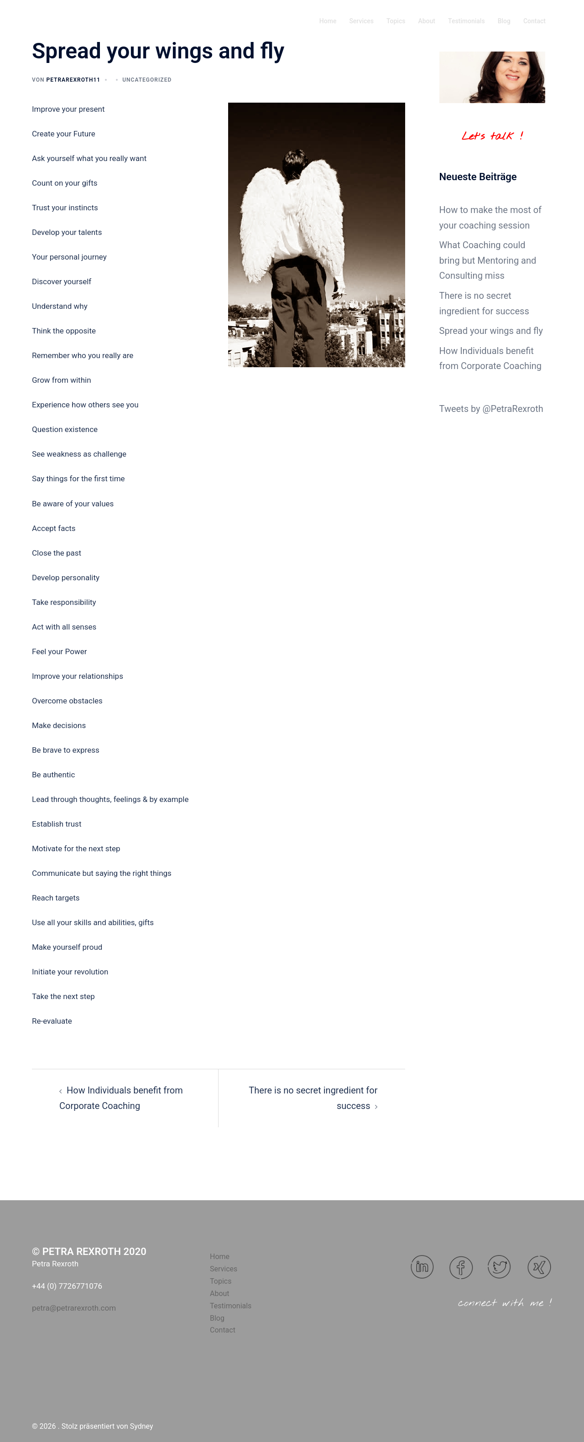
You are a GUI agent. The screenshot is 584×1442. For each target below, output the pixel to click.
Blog (504, 21)
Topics (395, 21)
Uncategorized (147, 80)
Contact (534, 21)
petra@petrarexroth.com (74, 1307)
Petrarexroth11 (73, 80)
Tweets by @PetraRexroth (491, 408)
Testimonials (466, 21)
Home (328, 21)
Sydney (141, 1426)
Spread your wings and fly (491, 330)
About (426, 21)
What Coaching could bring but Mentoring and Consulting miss (488, 260)
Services (361, 21)
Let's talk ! (492, 137)
